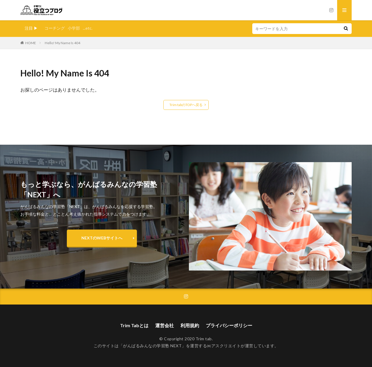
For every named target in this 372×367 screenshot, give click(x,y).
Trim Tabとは (134, 325)
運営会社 (164, 325)
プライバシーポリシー (229, 325)
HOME (30, 43)
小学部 (74, 28)
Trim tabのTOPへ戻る (186, 105)
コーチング (54, 28)
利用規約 (189, 325)
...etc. (87, 28)
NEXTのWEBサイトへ (101, 237)
